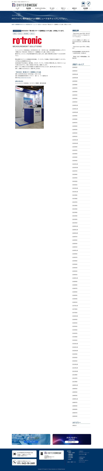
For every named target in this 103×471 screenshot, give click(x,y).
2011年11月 (75, 368)
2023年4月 (74, 157)
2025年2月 (74, 98)
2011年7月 (74, 378)
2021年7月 (74, 202)
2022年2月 (74, 181)
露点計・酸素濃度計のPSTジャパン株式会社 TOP (22, 24)
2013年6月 (74, 336)
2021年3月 (74, 216)
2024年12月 (75, 105)
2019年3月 (74, 267)
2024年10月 (75, 112)
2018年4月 (74, 298)
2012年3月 (74, 354)
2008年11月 (75, 399)
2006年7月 (74, 412)
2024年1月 (74, 136)
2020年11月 (75, 229)
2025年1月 (74, 102)
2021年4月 (74, 212)
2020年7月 (74, 236)
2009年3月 (74, 395)
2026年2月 (74, 67)
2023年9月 (74, 147)
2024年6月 (74, 126)
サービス (52, 9)
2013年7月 (74, 333)
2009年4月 (74, 392)
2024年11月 (75, 109)
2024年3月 (74, 129)
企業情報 (81, 458)
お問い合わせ (82, 457)
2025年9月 (74, 81)
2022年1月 (74, 185)
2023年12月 (75, 140)
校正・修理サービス (71, 462)
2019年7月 (74, 257)
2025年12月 (75, 74)
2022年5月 (74, 178)
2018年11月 (75, 278)
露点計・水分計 (71, 452)
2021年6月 (74, 205)
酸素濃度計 (70, 454)
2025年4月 (74, 91)
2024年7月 (74, 122)
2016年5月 (74, 319)
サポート (63, 9)
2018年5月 (74, 295)
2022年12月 (75, 164)
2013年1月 (74, 340)
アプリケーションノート (84, 452)
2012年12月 (75, 343)
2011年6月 (74, 381)
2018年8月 (74, 285)
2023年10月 (75, 143)
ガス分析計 (70, 457)
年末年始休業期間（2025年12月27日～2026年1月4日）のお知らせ (80, 52)
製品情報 (28, 9)
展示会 (15, 33)
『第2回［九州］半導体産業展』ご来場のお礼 (80, 57)
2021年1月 (74, 222)
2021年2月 (74, 219)
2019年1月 (74, 274)
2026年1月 (74, 71)
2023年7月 (74, 150)
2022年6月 (74, 174)
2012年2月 (74, 357)
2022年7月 (74, 171)
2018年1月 (74, 302)
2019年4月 (74, 264)
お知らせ (74, 9)
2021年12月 (75, 188)
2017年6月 (74, 309)
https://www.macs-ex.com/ (24, 77)
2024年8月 (74, 119)
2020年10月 (75, 233)
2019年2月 (74, 271)
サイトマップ (82, 462)
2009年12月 (75, 385)
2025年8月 (74, 84)
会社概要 (85, 9)
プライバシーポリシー (83, 460)
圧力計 (69, 459)
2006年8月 (74, 409)
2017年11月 (75, 305)
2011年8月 (74, 374)
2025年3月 (74, 95)
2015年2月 (74, 326)
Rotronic (20, 33)
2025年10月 (75, 77)
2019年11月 (75, 250)
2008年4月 (74, 406)
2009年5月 (74, 388)
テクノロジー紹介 (83, 454)
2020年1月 (74, 247)
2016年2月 (74, 323)
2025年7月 (74, 88)
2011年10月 (75, 371)
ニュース (35, 24)
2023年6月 (74, 153)
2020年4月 (74, 240)
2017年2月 (74, 312)
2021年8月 (74, 198)
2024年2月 (74, 133)
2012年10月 (75, 350)
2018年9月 (74, 281)
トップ (17, 9)
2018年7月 (74, 288)
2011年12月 (75, 364)
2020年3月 (74, 243)
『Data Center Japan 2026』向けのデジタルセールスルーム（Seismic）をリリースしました (81, 35)
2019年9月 (74, 254)
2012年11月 (75, 347)
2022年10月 (75, 167)
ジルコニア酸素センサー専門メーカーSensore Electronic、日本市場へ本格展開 (81, 41)
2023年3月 (74, 160)
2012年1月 (74, 361)
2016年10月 (75, 316)
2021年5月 (74, 209)
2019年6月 (74, 260)
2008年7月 (74, 402)
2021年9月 (74, 195)
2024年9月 (74, 115)
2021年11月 (75, 191)
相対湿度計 (26, 33)
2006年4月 (74, 416)
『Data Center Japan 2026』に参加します (81, 47)
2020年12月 (75, 226)
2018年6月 (74, 292)
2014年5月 (74, 330)
